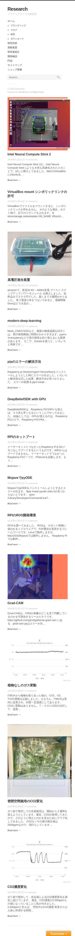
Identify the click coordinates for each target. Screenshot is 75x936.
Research (18, 9)
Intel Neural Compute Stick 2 (29, 154)
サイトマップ (15, 65)
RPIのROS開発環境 (22, 515)
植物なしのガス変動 (22, 685)
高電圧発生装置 (19, 280)
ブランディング (18, 25)
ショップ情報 (15, 69)
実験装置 (12, 47)
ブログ (14, 30)
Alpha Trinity (38, 92)
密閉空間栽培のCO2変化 (25, 801)
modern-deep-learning (24, 320)
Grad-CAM (15, 603)
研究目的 (12, 43)
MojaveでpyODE (20, 477)
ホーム (11, 21)
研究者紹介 (14, 52)
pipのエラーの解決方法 (24, 361)
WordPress (23, 92)
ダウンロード (17, 38)
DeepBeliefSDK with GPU (27, 399)
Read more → (14, 180)
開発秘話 (12, 56)
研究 (13, 34)
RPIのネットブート (21, 437)
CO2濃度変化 (17, 886)
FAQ (10, 60)
